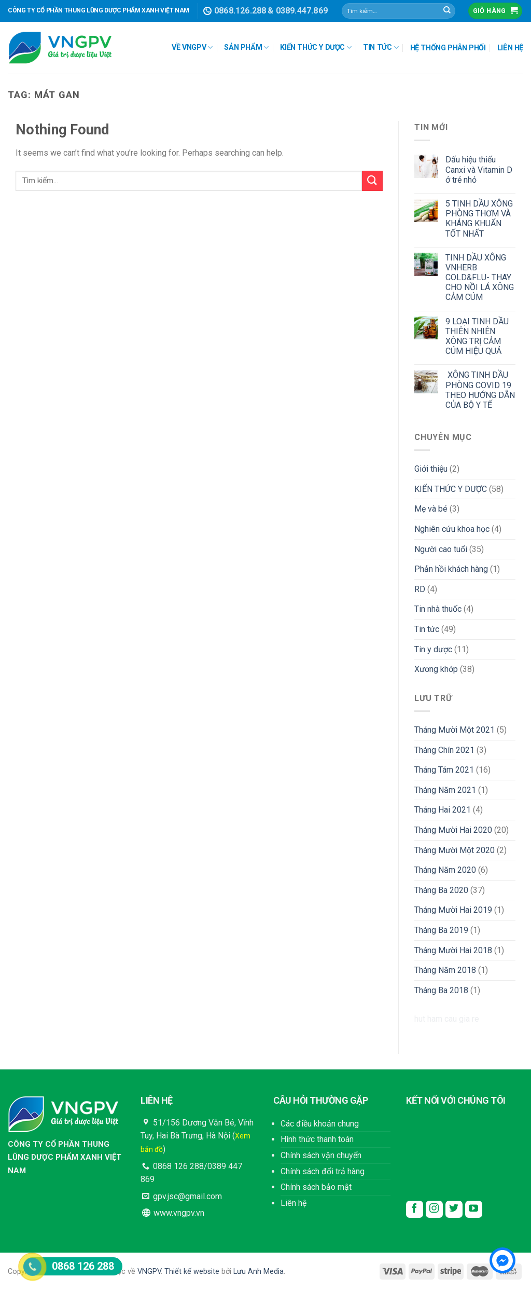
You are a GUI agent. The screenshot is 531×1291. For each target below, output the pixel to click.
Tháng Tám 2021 (444, 770)
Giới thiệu (431, 469)
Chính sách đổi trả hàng (323, 1171)
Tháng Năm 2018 (445, 970)
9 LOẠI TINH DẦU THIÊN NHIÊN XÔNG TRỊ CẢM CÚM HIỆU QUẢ (477, 336)
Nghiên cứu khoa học (452, 529)
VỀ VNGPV (192, 47)
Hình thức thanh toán (317, 1139)
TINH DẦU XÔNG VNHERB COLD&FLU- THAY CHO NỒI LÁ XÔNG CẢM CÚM (479, 278)
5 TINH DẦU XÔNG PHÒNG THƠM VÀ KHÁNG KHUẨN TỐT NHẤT (479, 219)
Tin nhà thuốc (438, 609)
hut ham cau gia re (446, 1019)
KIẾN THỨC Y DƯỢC (315, 47)
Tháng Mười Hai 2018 (453, 950)
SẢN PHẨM (246, 47)
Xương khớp (436, 669)
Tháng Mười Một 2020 (454, 850)
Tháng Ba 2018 (441, 990)
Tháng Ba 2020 (441, 890)
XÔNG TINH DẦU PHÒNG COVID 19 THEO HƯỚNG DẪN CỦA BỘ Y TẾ (480, 390)
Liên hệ (293, 1203)
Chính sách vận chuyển (321, 1155)
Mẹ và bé (431, 509)
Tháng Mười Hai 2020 (453, 830)
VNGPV (149, 1271)
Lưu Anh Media (258, 1271)
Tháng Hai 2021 (442, 810)
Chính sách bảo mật (316, 1187)
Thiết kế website (191, 1271)
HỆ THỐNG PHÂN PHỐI (448, 48)
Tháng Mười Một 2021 (454, 730)
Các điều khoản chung (320, 1124)
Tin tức (426, 629)
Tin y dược (433, 649)
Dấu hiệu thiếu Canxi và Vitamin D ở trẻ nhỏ (478, 169)
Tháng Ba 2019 (441, 930)
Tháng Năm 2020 (445, 870)
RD (419, 589)
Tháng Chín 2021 (444, 750)
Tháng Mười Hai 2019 (453, 910)
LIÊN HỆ (510, 48)
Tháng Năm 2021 (445, 790)
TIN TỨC (380, 47)
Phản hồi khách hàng (451, 569)
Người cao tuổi (440, 549)
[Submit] (447, 11)
